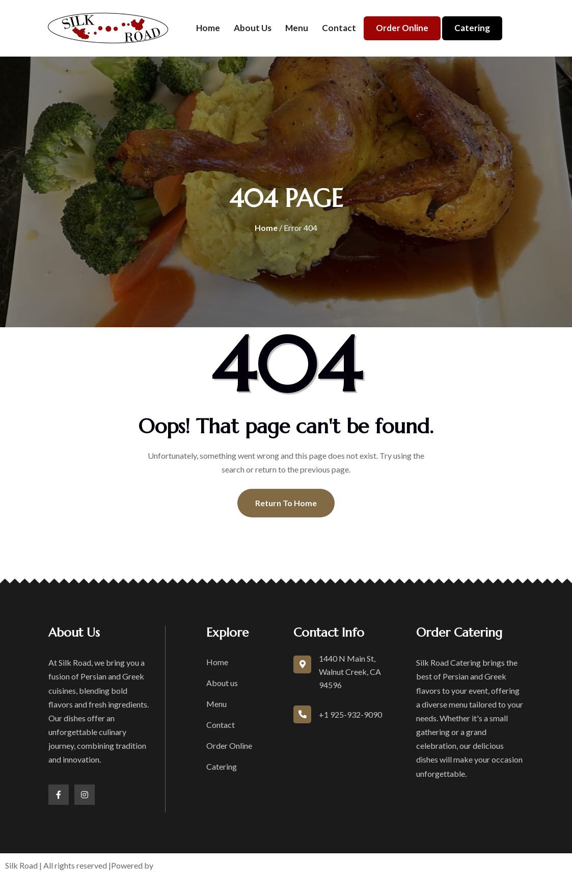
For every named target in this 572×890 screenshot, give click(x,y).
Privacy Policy (387, 865)
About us (252, 27)
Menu (296, 27)
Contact (339, 27)
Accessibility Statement (465, 865)
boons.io (171, 865)
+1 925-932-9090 (350, 714)
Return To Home (286, 503)
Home (208, 27)
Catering (472, 27)
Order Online (402, 27)
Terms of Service (323, 865)
